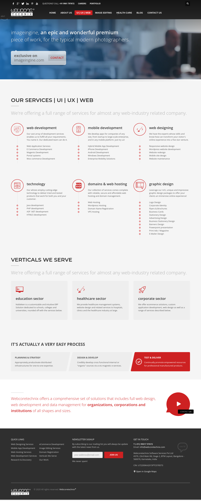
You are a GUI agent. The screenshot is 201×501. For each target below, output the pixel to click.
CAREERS (82, 3)
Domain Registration (49, 453)
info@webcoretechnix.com (152, 448)
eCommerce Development (51, 445)
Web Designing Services (22, 445)
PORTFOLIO (95, 3)
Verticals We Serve (48, 457)
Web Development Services (24, 457)
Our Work (44, 461)
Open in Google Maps (145, 472)
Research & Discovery (21, 461)
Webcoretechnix (67, 490)
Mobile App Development (23, 449)
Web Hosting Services (21, 453)
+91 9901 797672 (66, 3)
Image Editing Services (49, 449)
